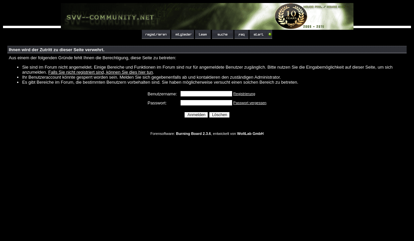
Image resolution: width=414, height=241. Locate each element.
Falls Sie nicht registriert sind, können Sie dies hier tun (100, 72)
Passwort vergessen (250, 103)
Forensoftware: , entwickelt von (207, 134)
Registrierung (244, 94)
